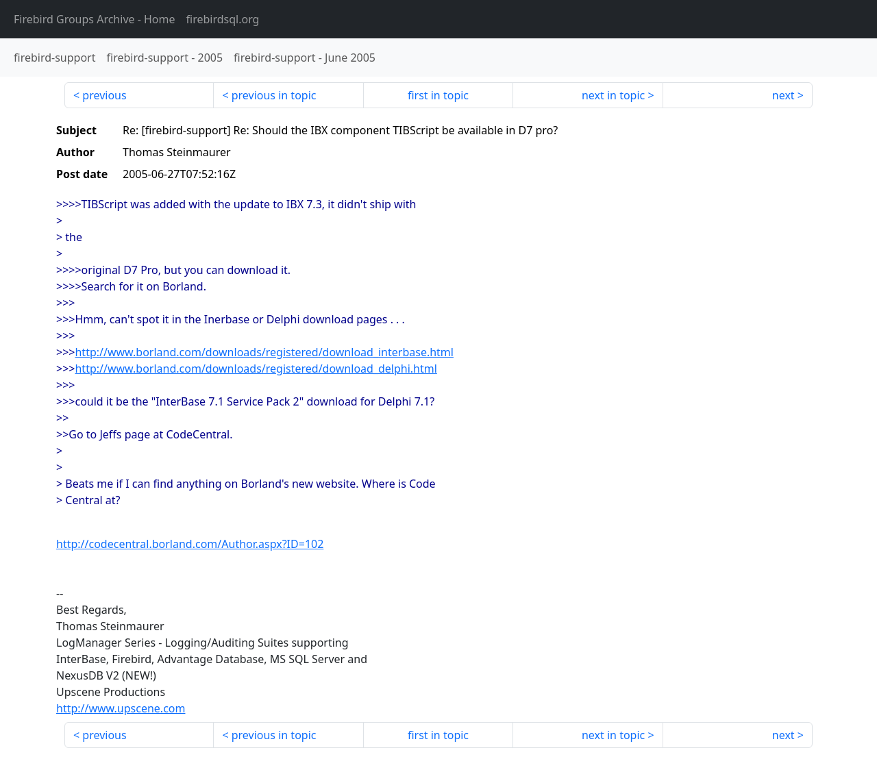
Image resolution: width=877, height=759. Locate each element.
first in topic (438, 95)
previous (104, 95)
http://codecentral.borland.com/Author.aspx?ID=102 (189, 543)
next (783, 95)
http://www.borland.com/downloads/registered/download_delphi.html (255, 368)
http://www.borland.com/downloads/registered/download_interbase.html (264, 352)
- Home (94, 19)
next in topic (613, 95)
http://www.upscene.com (120, 708)
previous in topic (274, 95)
